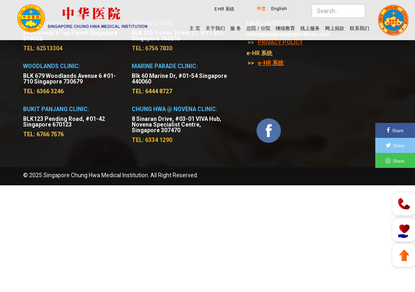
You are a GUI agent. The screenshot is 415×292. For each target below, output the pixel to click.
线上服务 (310, 28)
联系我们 (359, 28)
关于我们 (215, 28)
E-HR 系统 (224, 9)
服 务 (235, 28)
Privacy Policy (280, 42)
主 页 (194, 28)
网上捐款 (334, 28)
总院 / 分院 (258, 28)
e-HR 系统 (271, 63)
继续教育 (285, 28)
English (279, 8)
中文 (261, 8)
